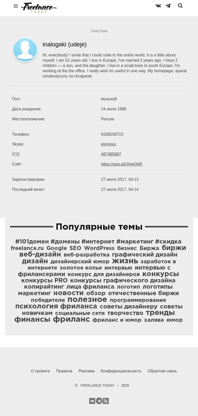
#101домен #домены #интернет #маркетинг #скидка (98, 241)
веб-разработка (87, 255)
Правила (64, 371)
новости (68, 293)
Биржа (149, 248)
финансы (32, 319)
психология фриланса (56, 306)
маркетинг (34, 293)
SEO (75, 248)
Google (56, 248)
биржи (174, 248)
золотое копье (81, 268)
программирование (138, 300)
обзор (96, 293)
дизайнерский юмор (80, 261)
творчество (125, 313)
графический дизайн (144, 255)
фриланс (71, 319)
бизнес (127, 248)
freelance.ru (27, 248)
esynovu (108, 144)
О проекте (40, 371)
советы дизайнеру (128, 306)
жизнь (125, 261)
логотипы (158, 287)
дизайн (35, 261)
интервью (118, 268)
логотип (128, 287)
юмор (174, 320)
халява (154, 320)
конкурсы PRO (44, 280)
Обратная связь (162, 371)
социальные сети (80, 313)
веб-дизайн (40, 255)
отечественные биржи (143, 293)
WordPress (99, 248)
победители (48, 300)
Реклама (86, 371)
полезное (87, 299)
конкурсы (160, 274)
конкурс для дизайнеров (104, 274)
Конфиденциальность (121, 371)
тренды (160, 312)
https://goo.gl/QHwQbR (121, 164)
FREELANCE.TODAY (97, 385)
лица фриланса (90, 287)
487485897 (111, 154)
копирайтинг (44, 287)
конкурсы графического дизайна (122, 280)
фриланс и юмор (117, 320)
